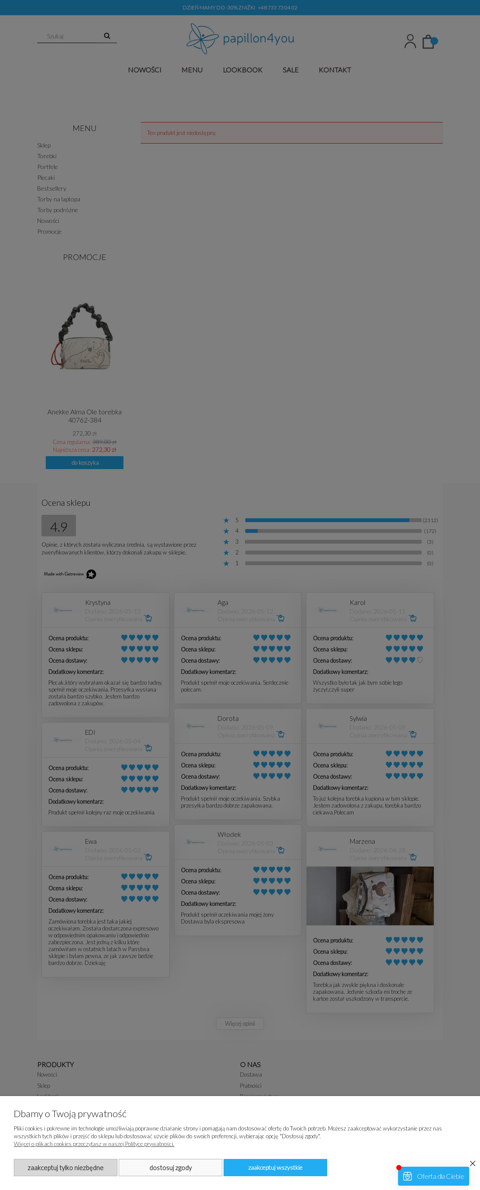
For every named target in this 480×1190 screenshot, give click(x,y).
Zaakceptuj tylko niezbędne (66, 1167)
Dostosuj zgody (170, 1167)
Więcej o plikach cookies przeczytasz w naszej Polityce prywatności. (94, 1143)
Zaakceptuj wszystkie (275, 1167)
